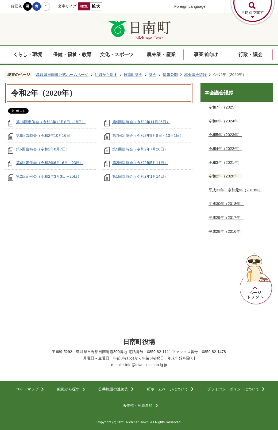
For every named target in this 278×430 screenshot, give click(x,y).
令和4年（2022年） (225, 148)
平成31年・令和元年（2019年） (235, 190)
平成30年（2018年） (226, 204)
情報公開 (170, 74)
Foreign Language (190, 6)
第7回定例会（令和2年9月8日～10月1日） (147, 135)
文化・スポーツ (117, 54)
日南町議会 (133, 74)
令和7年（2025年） (225, 107)
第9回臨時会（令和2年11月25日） (141, 122)
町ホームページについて (167, 389)
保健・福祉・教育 (72, 54)
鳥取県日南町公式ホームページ (62, 74)
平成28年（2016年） (226, 231)
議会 (152, 74)
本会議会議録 (195, 74)
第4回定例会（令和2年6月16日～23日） (49, 163)
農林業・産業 (161, 54)
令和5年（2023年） (225, 135)
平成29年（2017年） (226, 217)
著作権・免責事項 (138, 405)
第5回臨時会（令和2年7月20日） (140, 149)
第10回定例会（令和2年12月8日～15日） (51, 122)
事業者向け (206, 54)
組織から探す (106, 74)
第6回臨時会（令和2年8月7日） (43, 149)
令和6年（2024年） (225, 121)
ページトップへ (256, 279)
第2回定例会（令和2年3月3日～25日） (48, 176)
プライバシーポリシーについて (233, 389)
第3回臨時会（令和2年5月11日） (140, 163)
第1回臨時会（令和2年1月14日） (140, 176)
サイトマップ (27, 389)
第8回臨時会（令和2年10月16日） (45, 135)
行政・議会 (250, 54)
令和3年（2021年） (225, 162)
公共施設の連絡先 (113, 389)
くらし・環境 (27, 54)
